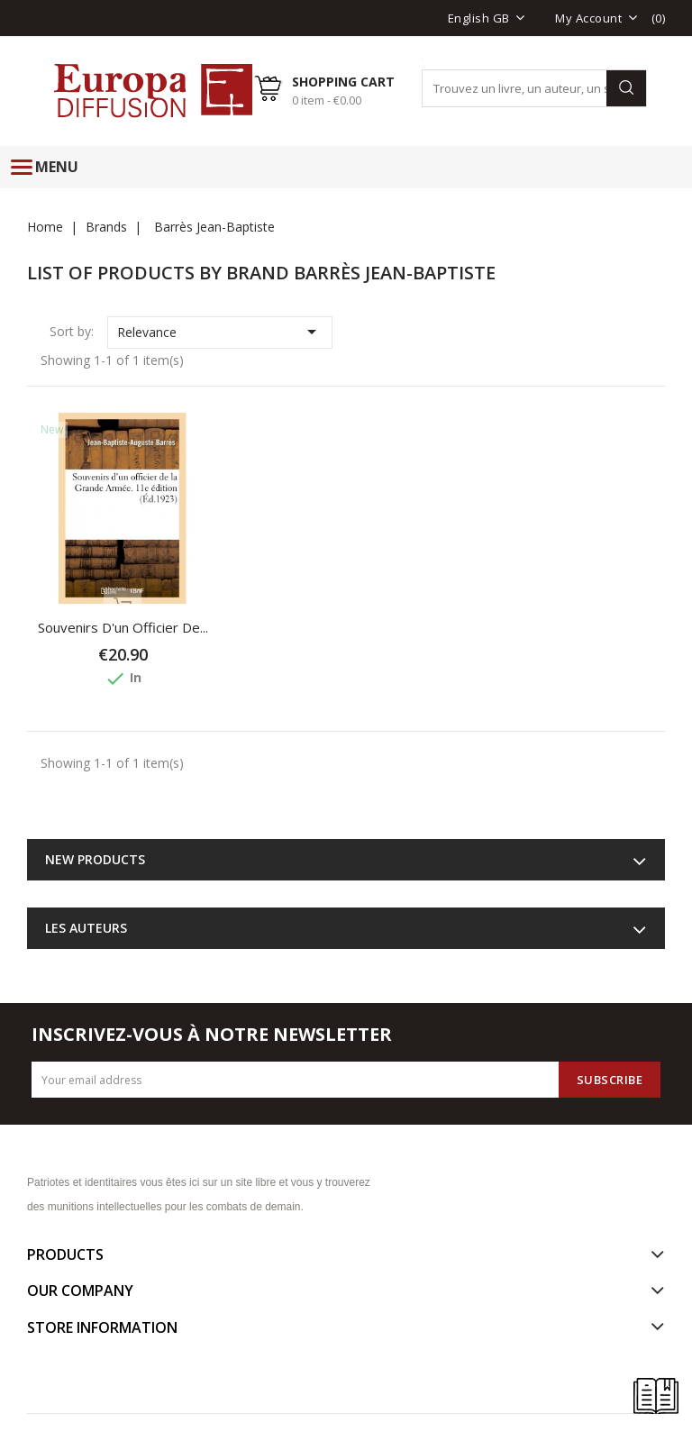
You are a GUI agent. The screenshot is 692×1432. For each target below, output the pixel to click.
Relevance (220, 331)
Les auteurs (86, 927)
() (658, 18)
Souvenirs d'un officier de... (123, 627)
